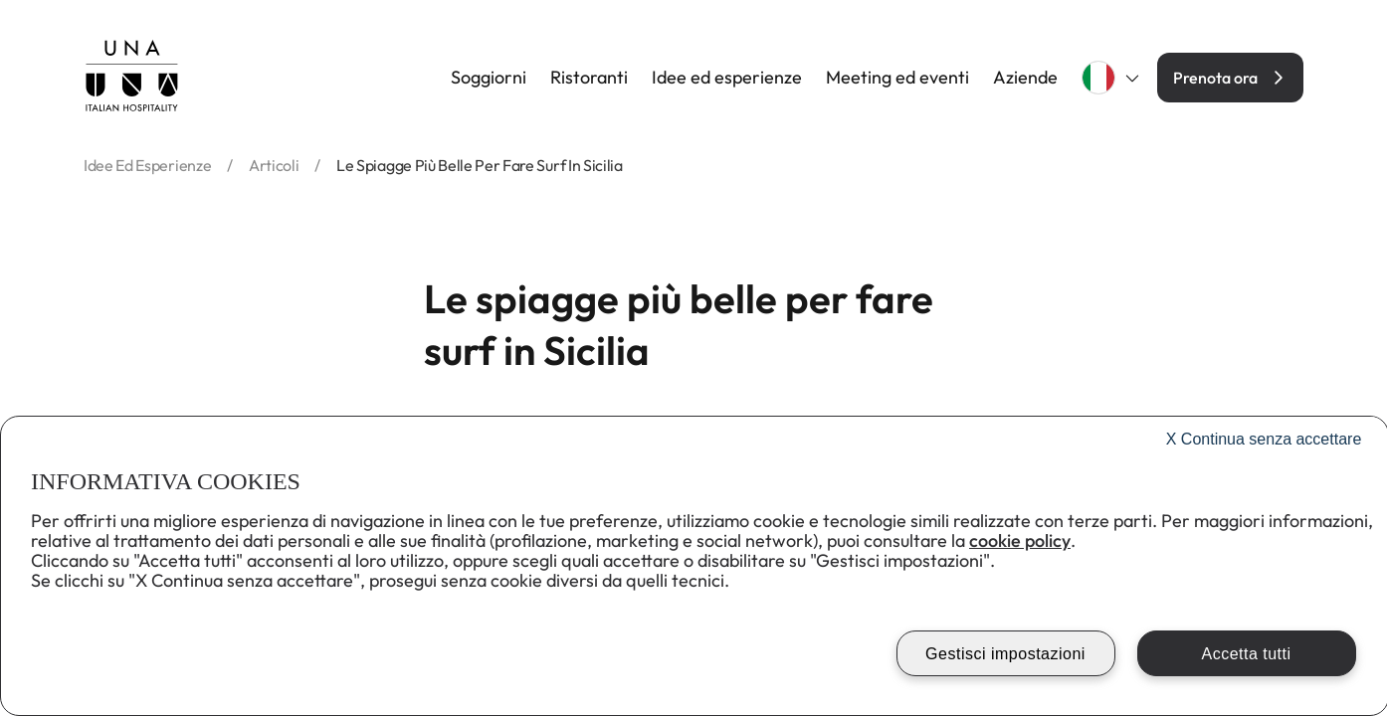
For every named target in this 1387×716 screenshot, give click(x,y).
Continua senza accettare (1264, 439)
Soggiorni (488, 78)
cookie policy (1020, 540)
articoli (273, 165)
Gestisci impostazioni (1005, 653)
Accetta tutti (1245, 653)
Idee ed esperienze (727, 78)
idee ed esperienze (147, 165)
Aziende (1025, 78)
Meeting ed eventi (897, 78)
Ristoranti (589, 78)
